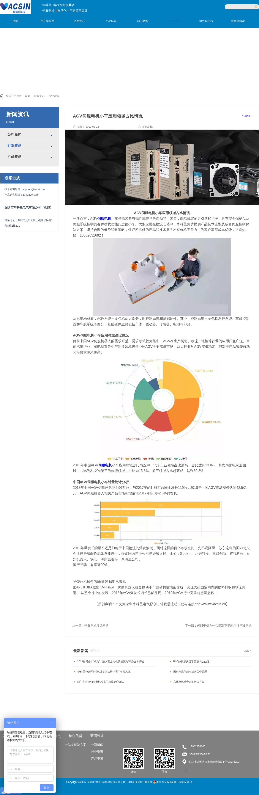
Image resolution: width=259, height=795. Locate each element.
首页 (16, 21)
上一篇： (90, 625)
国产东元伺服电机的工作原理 (190, 671)
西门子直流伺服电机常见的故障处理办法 (100, 681)
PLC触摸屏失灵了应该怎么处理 (191, 661)
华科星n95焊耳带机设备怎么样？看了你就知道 (104, 671)
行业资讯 (54, 95)
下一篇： (218, 625)
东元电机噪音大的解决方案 (188, 681)
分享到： (247, 116)
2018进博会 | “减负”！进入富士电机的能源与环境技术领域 (110, 661)
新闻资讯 (39, 95)
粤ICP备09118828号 (140, 782)
